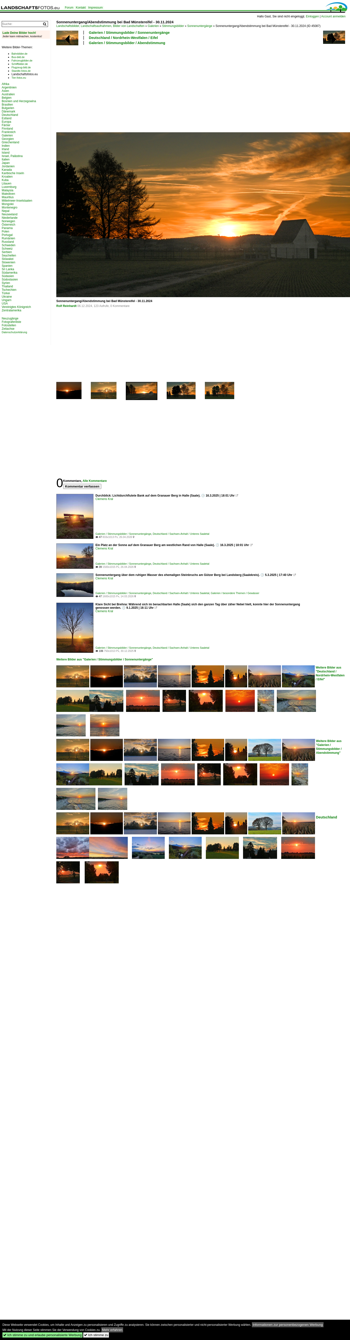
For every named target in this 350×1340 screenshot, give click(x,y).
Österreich (8, 224)
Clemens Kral (104, 499)
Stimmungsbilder (173, 26)
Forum (69, 7)
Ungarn (6, 300)
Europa (6, 121)
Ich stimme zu (96, 1335)
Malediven (8, 193)
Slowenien (8, 262)
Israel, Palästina (12, 156)
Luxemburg (9, 187)
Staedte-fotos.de (21, 70)
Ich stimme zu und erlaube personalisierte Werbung (42, 1335)
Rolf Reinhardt (66, 306)
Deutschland (326, 817)
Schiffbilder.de (20, 63)
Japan (6, 163)
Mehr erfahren (112, 1330)
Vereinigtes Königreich (16, 307)
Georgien (8, 139)
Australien (8, 94)
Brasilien (7, 104)
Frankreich (9, 132)
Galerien (153, 26)
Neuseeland (9, 214)
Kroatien (7, 176)
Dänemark (8, 111)
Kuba (5, 180)
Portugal (7, 235)
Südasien (8, 276)
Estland (7, 118)
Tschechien (9, 290)
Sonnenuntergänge (199, 26)
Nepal (5, 211)
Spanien (7, 266)
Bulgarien (8, 108)
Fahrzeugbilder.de (22, 60)
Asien (5, 91)
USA (5, 303)
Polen (5, 231)
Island (6, 152)
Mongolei (8, 204)
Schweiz (7, 248)
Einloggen (312, 16)
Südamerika (9, 272)
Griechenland (10, 142)
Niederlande (10, 217)
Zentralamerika (11, 310)
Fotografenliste (11, 322)
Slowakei (7, 259)
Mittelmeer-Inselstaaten (17, 200)
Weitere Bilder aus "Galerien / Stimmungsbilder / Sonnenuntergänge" (104, 659)
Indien (6, 145)
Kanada (7, 169)
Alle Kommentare (94, 481)
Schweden (8, 245)
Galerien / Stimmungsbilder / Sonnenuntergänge (129, 33)
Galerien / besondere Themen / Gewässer (235, 593)
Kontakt (81, 7)
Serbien (7, 252)
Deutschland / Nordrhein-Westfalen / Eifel (123, 38)
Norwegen (8, 221)
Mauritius (8, 197)
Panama (7, 228)
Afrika (5, 84)
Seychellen (9, 255)
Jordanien (8, 166)
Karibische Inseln (13, 173)
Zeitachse (8, 328)
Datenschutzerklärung (14, 332)
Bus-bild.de (18, 57)
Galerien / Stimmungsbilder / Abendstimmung (127, 43)
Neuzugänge (10, 318)
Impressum (95, 7)
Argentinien (9, 87)
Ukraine (7, 296)
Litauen (6, 183)
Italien (6, 159)
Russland (8, 242)
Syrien (6, 283)
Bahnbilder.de (19, 53)
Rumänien (8, 238)
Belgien (7, 97)
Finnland (7, 128)
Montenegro (9, 207)
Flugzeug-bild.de (21, 67)
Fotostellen (9, 325)
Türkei (6, 293)
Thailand (7, 286)
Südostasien (10, 279)
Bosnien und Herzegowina (19, 101)
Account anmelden (333, 16)
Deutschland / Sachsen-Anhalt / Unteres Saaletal (181, 533)
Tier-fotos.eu (19, 77)
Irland (5, 149)
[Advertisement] (111, 88)
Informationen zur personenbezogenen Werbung (288, 1325)
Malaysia (7, 190)
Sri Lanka (8, 269)
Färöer (6, 125)
